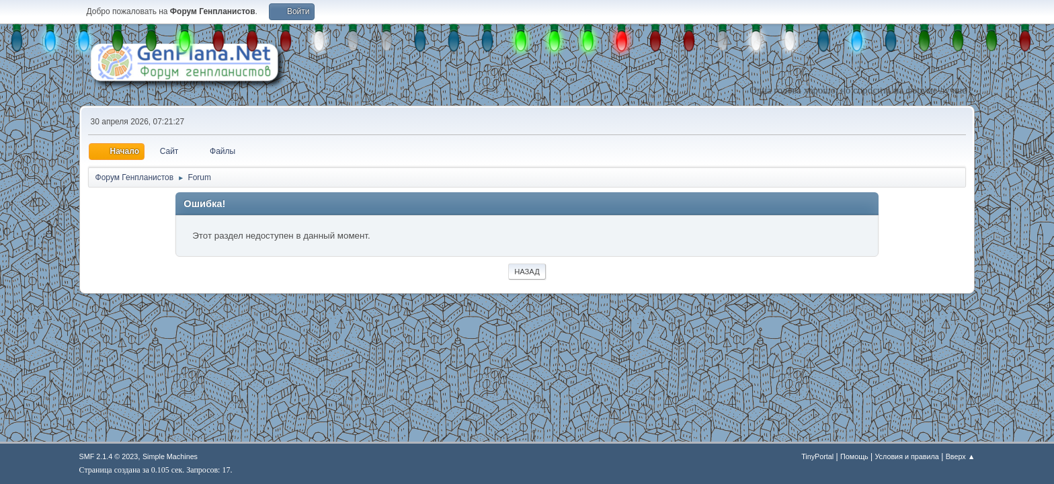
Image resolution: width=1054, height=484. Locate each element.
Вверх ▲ (960, 456)
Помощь (854, 456)
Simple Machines (170, 456)
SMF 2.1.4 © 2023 (108, 456)
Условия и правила (906, 456)
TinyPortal (817, 456)
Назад (527, 272)
